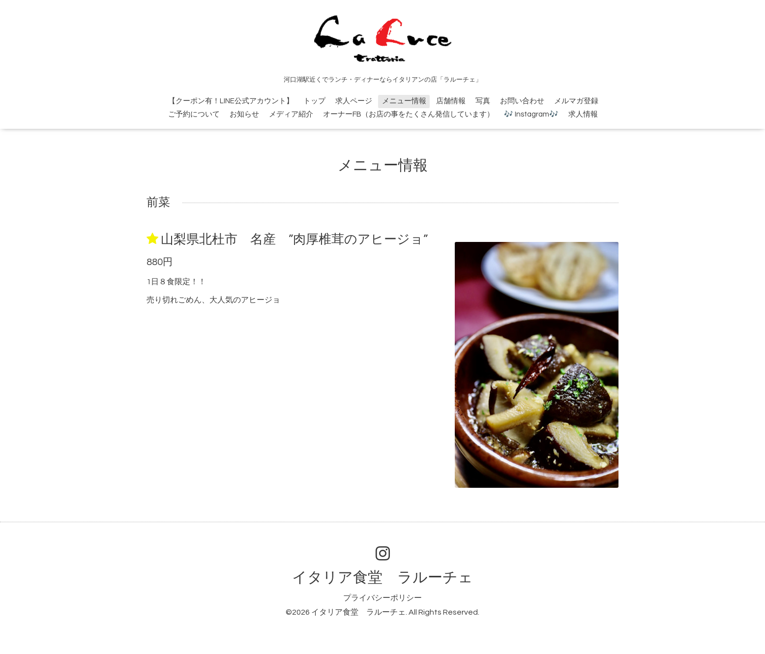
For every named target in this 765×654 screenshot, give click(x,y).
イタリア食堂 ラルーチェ (382, 577)
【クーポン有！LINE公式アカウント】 (231, 101)
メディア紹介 (291, 114)
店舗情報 (451, 101)
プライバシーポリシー (382, 598)
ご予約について (194, 114)
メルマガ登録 (576, 101)
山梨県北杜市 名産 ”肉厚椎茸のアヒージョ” (294, 239)
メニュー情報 (404, 101)
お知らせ (244, 114)
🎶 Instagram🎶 (531, 114)
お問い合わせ (522, 101)
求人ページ (353, 101)
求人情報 (583, 114)
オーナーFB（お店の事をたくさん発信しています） (408, 114)
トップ (314, 101)
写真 (482, 101)
